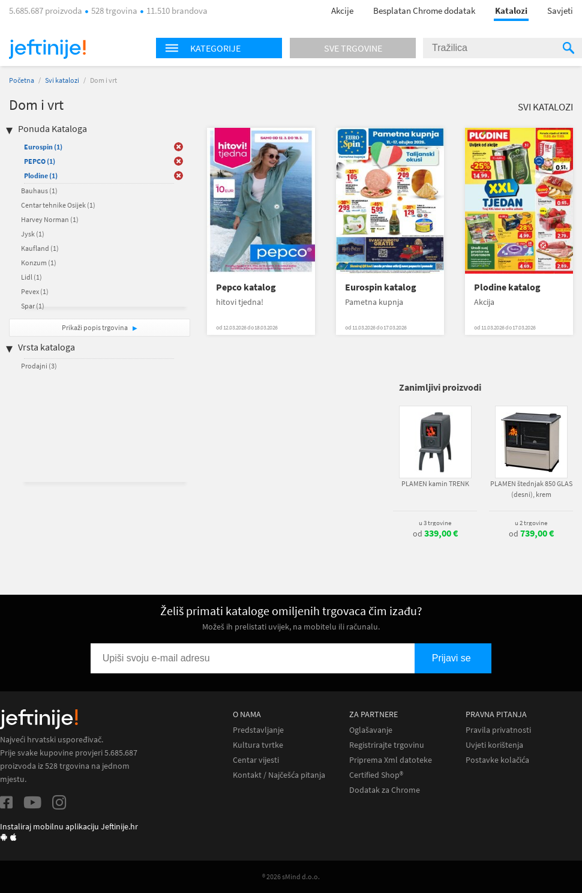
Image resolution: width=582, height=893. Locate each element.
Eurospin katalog (380, 287)
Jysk (32, 233)
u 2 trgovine (531, 523)
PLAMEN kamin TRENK (435, 483)
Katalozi (511, 10)
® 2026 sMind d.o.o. (291, 876)
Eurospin (43, 146)
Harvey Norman (50, 219)
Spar (32, 305)
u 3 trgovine (435, 523)
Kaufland (40, 248)
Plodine (41, 175)
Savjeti (560, 10)
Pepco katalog (246, 287)
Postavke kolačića (497, 760)
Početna (21, 80)
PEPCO (39, 161)
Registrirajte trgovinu (386, 745)
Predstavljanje (258, 730)
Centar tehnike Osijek (58, 204)
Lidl (31, 276)
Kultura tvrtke (258, 745)
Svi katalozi (62, 80)
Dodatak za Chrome (384, 790)
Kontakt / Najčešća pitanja (279, 775)
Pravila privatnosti (498, 730)
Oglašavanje (370, 730)
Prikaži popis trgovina (95, 327)
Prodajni (39, 365)
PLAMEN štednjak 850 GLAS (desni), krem (531, 489)
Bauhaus (39, 190)
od (435, 533)
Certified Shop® (376, 775)
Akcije (342, 10)
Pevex (35, 291)
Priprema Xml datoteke (390, 760)
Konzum (38, 262)
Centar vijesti (256, 760)
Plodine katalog (507, 287)
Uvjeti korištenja (494, 745)
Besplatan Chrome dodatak (424, 10)
